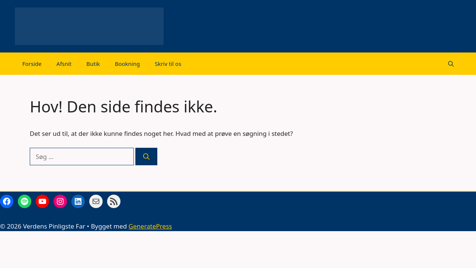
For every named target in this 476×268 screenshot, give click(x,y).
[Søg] (146, 157)
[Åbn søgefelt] (451, 63)
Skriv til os (168, 63)
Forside (32, 63)
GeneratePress (150, 226)
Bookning (127, 63)
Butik (93, 63)
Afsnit (64, 63)
